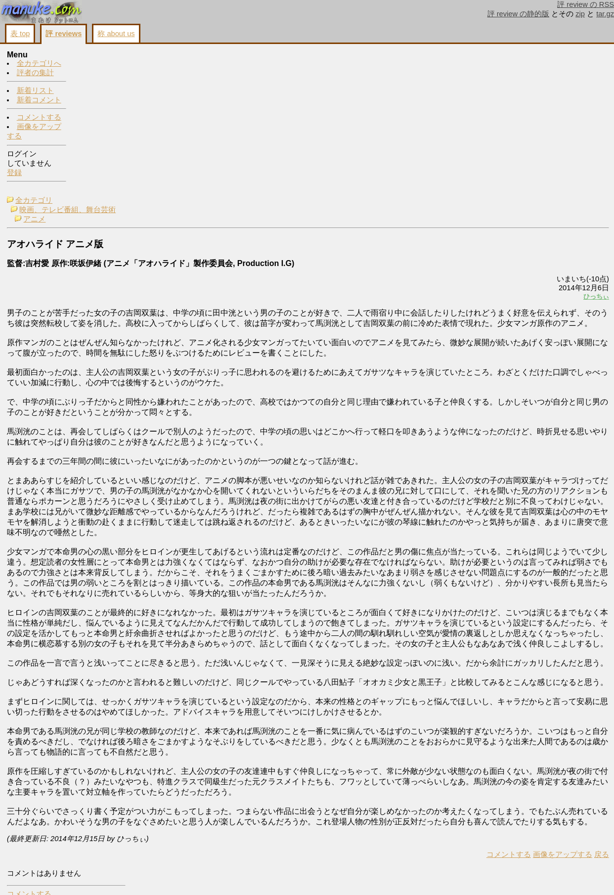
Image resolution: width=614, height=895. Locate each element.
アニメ (103, 74)
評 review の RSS (585, 4)
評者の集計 (35, 73)
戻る (478, 876)
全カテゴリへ (39, 64)
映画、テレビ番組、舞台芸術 (136, 65)
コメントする (39, 118)
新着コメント (39, 100)
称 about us (115, 34)
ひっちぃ (472, 151)
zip (580, 14)
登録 (14, 173)
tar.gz (605, 14)
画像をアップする (439, 876)
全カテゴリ (103, 55)
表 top (20, 34)
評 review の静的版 (518, 14)
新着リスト (35, 91)
